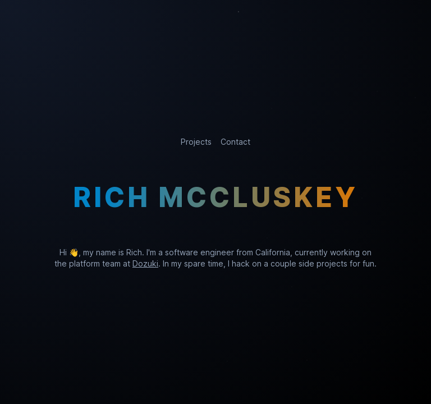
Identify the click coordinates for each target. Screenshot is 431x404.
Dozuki (145, 263)
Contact (235, 141)
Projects (196, 141)
